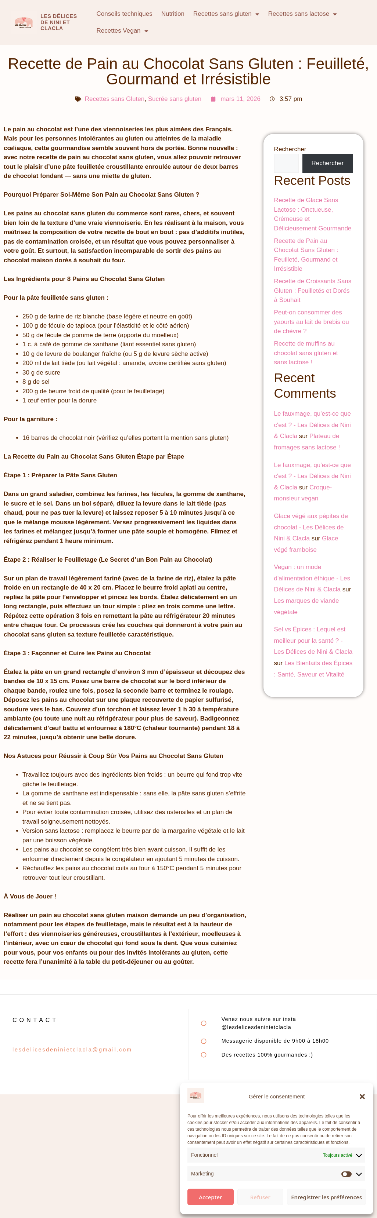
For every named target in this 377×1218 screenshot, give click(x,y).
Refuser (260, 1197)
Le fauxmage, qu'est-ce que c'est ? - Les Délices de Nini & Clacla (312, 425)
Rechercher (290, 149)
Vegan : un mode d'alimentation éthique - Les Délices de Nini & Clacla (312, 578)
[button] (362, 1096)
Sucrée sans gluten (175, 98)
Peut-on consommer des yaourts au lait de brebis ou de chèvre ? (311, 322)
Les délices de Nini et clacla (58, 22)
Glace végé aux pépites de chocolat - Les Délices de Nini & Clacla (311, 527)
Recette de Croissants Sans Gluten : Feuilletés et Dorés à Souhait (313, 290)
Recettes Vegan (122, 31)
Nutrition (172, 13)
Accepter (210, 1197)
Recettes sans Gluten (115, 98)
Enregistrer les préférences (326, 1197)
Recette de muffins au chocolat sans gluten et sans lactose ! (306, 353)
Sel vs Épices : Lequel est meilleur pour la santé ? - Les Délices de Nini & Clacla (313, 640)
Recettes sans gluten (226, 14)
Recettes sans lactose (302, 14)
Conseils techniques (124, 13)
